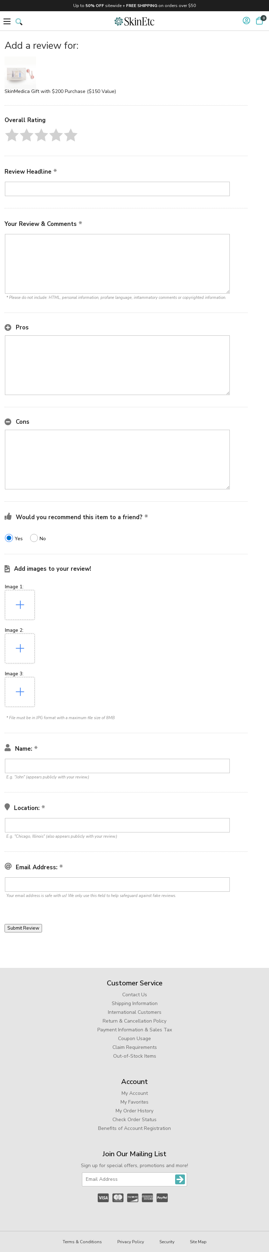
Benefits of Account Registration (134, 1128)
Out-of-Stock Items (134, 1056)
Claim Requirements (134, 1047)
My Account (135, 1093)
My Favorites (134, 1102)
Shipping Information (135, 1003)
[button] (12, 135)
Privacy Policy (130, 1242)
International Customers (134, 1012)
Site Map (198, 1242)
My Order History (134, 1110)
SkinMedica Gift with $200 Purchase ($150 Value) (60, 91)
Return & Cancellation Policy (134, 1021)
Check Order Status (134, 1119)
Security (166, 1242)
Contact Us (134, 994)
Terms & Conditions (82, 1242)
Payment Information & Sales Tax (134, 1029)
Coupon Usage (134, 1038)
